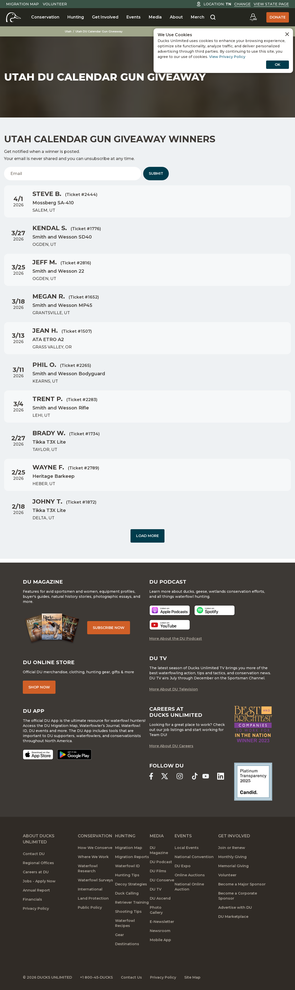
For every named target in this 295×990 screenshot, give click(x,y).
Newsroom (160, 930)
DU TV (155, 889)
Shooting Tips (128, 911)
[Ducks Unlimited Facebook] (151, 776)
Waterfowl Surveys (95, 880)
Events (133, 17)
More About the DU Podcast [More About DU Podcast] (175, 638)
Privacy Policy (36, 908)
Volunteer (55, 4)
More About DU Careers (171, 746)
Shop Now (39, 687)
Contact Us (131, 977)
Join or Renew (231, 847)
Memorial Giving (233, 866)
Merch (197, 17)
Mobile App (160, 940)
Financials (32, 899)
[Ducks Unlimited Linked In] (220, 776)
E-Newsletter (162, 921)
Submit (156, 173)
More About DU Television (173, 689)
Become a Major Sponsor (242, 884)
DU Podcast (161, 862)
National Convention (194, 857)
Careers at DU (36, 872)
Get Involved (105, 17)
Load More (147, 535)
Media (155, 17)
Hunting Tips (127, 875)
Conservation (45, 17)
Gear (119, 935)
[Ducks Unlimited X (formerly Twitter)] (164, 776)
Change (242, 4)
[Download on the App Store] (38, 754)
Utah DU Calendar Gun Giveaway (99, 31)
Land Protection (93, 898)
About (176, 17)
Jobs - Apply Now (39, 881)
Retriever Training (132, 902)
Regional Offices (38, 863)
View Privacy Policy (227, 56)
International (90, 889)
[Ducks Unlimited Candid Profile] (253, 781)
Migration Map (22, 4)
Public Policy (90, 907)
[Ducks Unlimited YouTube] (205, 776)
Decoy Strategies (131, 884)
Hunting (75, 17)
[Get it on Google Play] (74, 754)
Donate (278, 17)
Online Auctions (190, 875)
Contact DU (34, 854)
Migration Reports (132, 857)
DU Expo (183, 866)
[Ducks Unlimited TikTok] (194, 776)
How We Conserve (95, 847)
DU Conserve (162, 880)
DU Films (158, 871)
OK (277, 64)
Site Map (192, 977)
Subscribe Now (108, 627)
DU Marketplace (233, 916)
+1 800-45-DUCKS (96, 977)
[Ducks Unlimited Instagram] (179, 776)
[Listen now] (169, 610)
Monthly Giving (232, 857)
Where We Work (93, 857)
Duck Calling (127, 893)
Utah (68, 31)
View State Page (271, 4)
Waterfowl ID (127, 866)
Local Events (187, 847)
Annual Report (36, 890)
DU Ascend (160, 898)
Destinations (127, 944)
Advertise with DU (235, 907)
